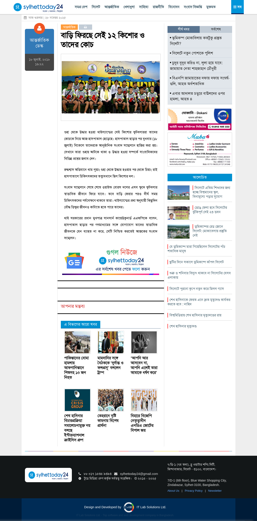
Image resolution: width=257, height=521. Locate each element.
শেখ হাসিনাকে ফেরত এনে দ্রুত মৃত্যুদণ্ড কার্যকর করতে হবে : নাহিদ (199, 301)
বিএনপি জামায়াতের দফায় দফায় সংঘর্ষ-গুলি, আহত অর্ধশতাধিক (200, 80)
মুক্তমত (211, 7)
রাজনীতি (158, 7)
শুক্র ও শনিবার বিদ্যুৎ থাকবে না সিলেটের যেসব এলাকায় (199, 275)
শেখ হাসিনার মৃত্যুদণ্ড (183, 326)
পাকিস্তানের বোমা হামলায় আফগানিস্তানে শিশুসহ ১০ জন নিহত (76, 367)
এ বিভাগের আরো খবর (80, 324)
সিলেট (96, 7)
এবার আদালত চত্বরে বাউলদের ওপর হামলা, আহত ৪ (197, 96)
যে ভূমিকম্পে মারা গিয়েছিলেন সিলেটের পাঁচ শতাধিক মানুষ (196, 248)
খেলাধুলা (129, 7)
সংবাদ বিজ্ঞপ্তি (193, 7)
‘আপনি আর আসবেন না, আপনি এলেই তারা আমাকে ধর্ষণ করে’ (144, 365)
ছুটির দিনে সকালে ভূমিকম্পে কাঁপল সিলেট (196, 262)
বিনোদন (173, 7)
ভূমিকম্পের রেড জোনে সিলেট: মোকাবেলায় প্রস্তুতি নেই (210, 231)
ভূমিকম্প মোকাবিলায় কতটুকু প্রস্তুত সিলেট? (196, 40)
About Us (174, 490)
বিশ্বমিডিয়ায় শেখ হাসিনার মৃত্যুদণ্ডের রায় (195, 315)
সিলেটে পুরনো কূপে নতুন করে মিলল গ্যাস (196, 288)
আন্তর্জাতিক (111, 7)
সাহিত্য (143, 7)
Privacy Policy (194, 490)
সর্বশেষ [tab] (216, 29)
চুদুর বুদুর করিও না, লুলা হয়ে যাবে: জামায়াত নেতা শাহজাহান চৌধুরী (196, 65)
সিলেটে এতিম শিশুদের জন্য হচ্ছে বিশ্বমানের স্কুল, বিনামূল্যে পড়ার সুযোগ (211, 192)
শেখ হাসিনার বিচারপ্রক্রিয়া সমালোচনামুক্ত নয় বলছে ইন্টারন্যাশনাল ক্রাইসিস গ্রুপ (77, 428)
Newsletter (215, 490)
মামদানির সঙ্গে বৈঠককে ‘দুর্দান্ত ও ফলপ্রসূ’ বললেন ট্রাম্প (110, 365)
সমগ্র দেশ (81, 7)
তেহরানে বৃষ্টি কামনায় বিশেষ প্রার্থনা (107, 420)
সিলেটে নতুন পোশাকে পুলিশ (191, 53)
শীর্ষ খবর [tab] (183, 29)
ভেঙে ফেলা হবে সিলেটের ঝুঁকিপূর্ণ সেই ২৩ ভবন (210, 209)
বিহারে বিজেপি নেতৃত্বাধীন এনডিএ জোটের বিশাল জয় (142, 423)
